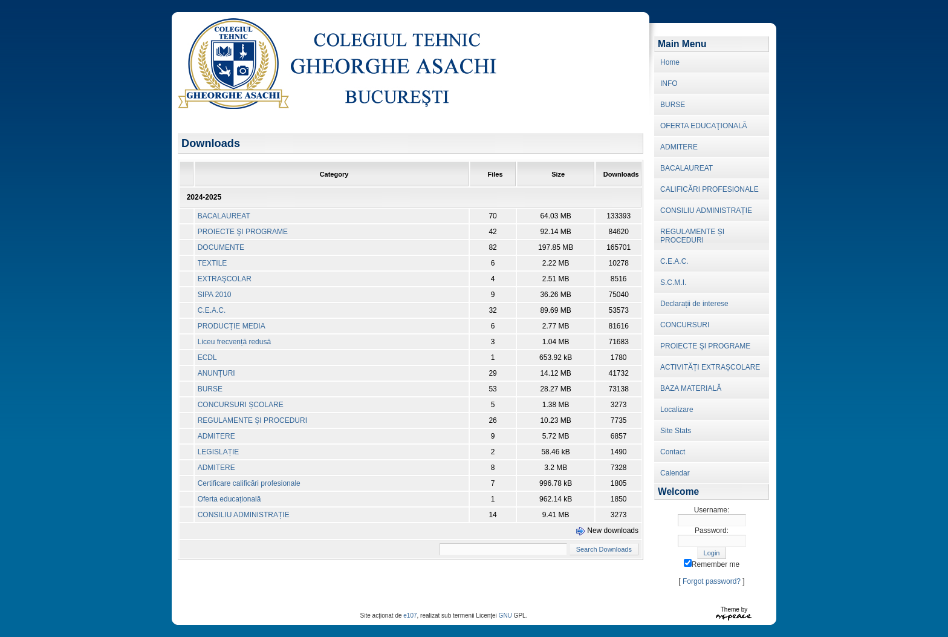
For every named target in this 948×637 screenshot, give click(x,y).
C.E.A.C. (212, 310)
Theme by (734, 609)
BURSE (210, 389)
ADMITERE (216, 436)
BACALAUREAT (224, 216)
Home (670, 62)
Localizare (676, 409)
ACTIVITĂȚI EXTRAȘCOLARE (710, 367)
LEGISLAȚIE (218, 452)
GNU (505, 615)
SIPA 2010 (215, 294)
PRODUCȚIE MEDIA (231, 326)
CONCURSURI (684, 325)
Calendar (675, 473)
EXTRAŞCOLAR (225, 279)
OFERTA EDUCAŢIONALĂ (703, 126)
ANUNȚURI (216, 373)
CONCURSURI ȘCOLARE (241, 404)
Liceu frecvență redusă (234, 342)
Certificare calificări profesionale (249, 483)
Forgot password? (712, 581)
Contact (672, 452)
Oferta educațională (229, 499)
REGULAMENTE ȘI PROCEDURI (252, 420)
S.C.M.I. (673, 282)
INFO (669, 83)
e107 (410, 615)
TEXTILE (212, 263)
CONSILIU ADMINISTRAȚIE (244, 515)
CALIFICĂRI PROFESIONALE (709, 189)
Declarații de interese (694, 303)
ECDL (207, 357)
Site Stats (675, 430)
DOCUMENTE (221, 247)
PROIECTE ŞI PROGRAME (243, 231)
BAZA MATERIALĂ (690, 388)
